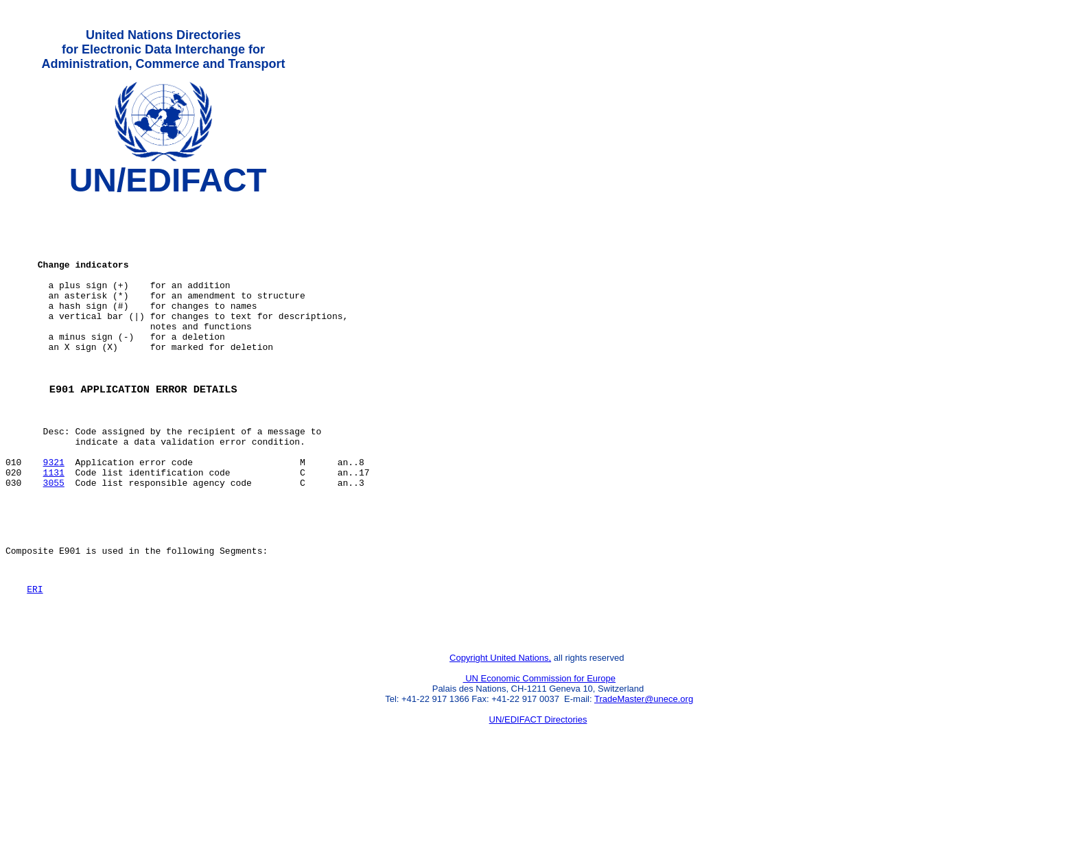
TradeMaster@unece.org (643, 772)
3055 (54, 537)
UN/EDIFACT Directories (538, 793)
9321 (54, 512)
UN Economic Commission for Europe (539, 752)
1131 (54, 525)
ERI (35, 656)
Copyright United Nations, (500, 731)
